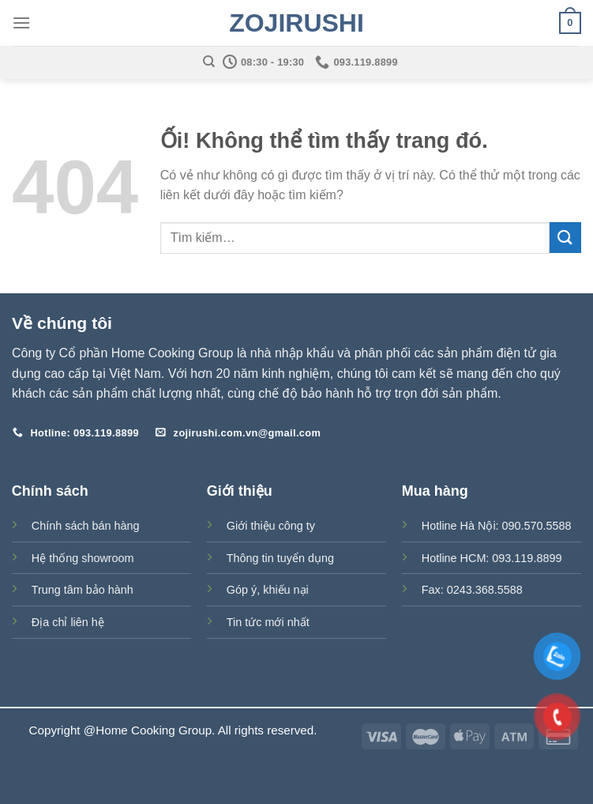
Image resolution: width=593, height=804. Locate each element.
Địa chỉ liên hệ (68, 622)
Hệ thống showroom (83, 558)
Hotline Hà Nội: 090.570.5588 (497, 525)
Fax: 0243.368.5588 (472, 589)
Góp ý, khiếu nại (268, 589)
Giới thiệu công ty (271, 525)
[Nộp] (565, 237)
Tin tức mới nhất (268, 622)
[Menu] (21, 22)
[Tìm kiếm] (209, 62)
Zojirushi (296, 23)
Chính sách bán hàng (86, 525)
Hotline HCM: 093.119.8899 (492, 558)
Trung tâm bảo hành (82, 589)
